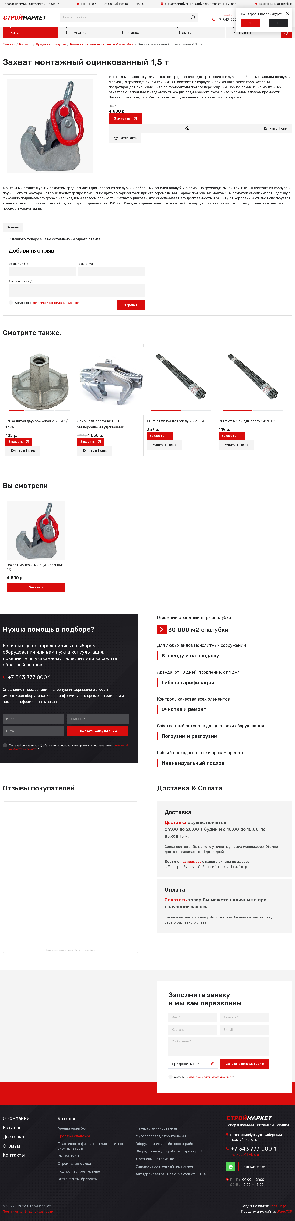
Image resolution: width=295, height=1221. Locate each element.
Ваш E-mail (86, 264)
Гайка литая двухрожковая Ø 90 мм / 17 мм (34, 428)
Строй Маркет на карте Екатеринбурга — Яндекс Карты (70, 949)
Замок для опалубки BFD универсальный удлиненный (105, 428)
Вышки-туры (68, 1155)
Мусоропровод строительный (161, 1135)
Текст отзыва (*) (21, 282)
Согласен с (48, 303)
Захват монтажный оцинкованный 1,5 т (29, 565)
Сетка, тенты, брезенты (77, 1178)
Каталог (17, 33)
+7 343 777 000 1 (218, 20)
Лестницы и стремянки (155, 1158)
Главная (9, 45)
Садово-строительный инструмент (165, 1165)
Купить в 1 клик (275, 130)
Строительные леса (74, 1163)
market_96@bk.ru (230, 14)
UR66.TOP (284, 1211)
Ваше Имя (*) (18, 264)
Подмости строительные (79, 1170)
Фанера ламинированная (156, 1127)
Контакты (242, 33)
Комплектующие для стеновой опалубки (108, 45)
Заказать (125, 120)
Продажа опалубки (54, 45)
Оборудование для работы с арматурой (169, 1150)
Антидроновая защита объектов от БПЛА (171, 1173)
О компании (76, 33)
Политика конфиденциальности (30, 1211)
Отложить (129, 139)
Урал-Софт (278, 1206)
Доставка (130, 33)
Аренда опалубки (72, 1127)
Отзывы (184, 33)
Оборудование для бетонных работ (165, 1143)
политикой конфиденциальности (57, 303)
